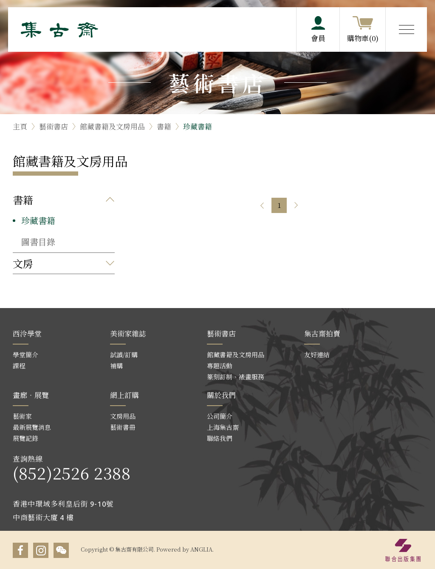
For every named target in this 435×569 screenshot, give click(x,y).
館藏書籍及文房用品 (112, 126)
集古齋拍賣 (322, 333)
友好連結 (317, 354)
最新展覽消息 (32, 427)
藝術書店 (53, 126)
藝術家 (22, 416)
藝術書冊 (123, 427)
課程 (19, 365)
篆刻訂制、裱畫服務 (235, 376)
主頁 (20, 126)
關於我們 (221, 395)
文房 (23, 263)
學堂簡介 (25, 354)
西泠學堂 (27, 333)
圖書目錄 (38, 241)
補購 (116, 365)
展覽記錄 (25, 438)
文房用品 (123, 416)
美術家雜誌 (128, 333)
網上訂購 (124, 395)
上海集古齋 (223, 427)
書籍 (164, 126)
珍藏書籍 (197, 126)
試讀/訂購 (124, 354)
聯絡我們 (219, 438)
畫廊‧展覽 (31, 395)
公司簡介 (219, 416)
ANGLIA (201, 549)
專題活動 (219, 365)
